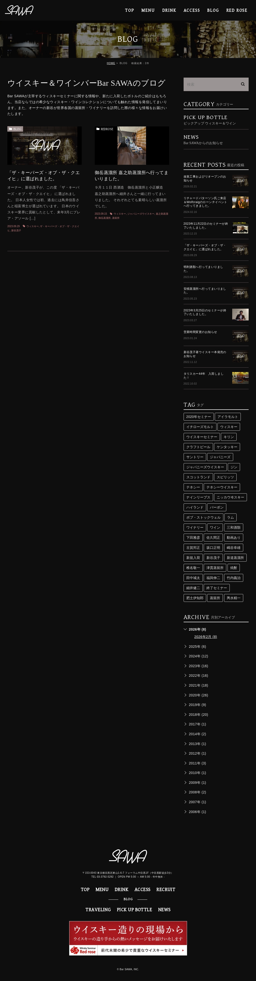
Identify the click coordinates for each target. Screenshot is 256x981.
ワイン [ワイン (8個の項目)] (215, 527)
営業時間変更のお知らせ (200, 332)
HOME (111, 63)
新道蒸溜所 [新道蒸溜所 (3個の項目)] (235, 558)
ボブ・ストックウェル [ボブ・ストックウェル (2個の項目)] (203, 517)
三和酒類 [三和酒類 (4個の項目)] (234, 527)
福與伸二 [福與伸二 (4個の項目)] (213, 578)
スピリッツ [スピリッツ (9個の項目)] (225, 477)
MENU (148, 10)
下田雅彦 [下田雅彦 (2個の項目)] (193, 537)
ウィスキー (33, 226)
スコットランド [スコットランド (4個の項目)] (198, 477)
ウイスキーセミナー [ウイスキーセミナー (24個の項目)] (201, 437)
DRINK (169, 10)
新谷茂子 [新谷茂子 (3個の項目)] (213, 558)
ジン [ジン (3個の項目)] (233, 467)
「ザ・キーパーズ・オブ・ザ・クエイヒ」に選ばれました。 (205, 247)
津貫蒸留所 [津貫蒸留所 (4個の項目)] (215, 568)
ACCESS (192, 10)
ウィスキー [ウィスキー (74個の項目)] (228, 427)
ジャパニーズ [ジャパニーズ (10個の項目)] (220, 457)
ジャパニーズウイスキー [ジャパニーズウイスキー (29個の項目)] (205, 467)
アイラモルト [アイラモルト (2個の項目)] (227, 417)
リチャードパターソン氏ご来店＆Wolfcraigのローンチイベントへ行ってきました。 (205, 201)
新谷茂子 (16, 230)
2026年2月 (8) (205, 637)
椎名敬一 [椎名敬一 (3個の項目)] (193, 568)
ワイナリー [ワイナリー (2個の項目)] (194, 527)
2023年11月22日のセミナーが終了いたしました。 (206, 225)
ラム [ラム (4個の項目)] (230, 517)
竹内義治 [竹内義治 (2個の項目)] (234, 578)
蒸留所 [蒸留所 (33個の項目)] (215, 598)
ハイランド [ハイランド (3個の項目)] (194, 507)
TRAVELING (98, 910)
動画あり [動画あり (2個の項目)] (234, 537)
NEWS (164, 910)
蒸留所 (116, 218)
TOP (129, 10)
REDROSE (107, 129)
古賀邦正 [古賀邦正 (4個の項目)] (193, 548)
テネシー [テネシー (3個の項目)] (193, 487)
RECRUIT (165, 890)
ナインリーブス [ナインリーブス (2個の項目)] (198, 497)
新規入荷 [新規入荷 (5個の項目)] (193, 558)
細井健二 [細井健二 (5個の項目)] (193, 588)
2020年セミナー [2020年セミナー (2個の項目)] (198, 417)
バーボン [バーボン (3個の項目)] (217, 507)
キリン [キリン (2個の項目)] (229, 437)
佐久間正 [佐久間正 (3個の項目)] (213, 537)
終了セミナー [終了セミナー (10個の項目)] (216, 588)
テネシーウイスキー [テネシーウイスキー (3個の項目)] (221, 487)
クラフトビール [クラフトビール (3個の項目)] (198, 447)
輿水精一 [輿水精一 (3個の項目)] (234, 598)
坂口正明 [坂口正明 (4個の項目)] (213, 548)
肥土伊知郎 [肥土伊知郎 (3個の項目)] (194, 598)
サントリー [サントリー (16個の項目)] (194, 457)
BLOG (17, 129)
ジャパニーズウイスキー (140, 213)
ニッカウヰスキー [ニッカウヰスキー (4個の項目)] (230, 497)
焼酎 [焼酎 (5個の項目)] (233, 568)
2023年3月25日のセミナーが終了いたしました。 (205, 312)
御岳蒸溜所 (104, 218)
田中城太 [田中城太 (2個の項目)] (193, 578)
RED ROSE (236, 10)
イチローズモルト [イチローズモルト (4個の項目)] (200, 427)
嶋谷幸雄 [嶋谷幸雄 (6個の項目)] (234, 548)
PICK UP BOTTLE (216, 120)
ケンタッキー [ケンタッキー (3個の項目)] (227, 447)
